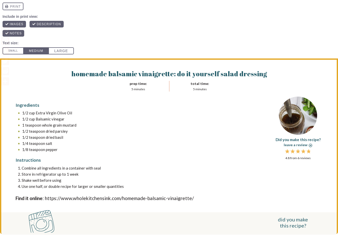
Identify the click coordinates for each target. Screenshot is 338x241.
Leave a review (298, 145)
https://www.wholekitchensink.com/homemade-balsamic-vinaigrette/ (119, 198)
